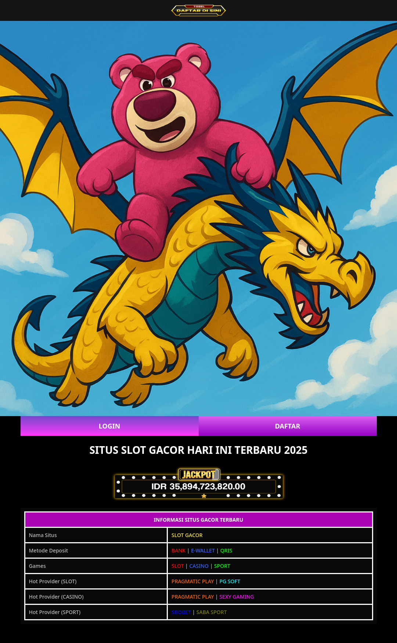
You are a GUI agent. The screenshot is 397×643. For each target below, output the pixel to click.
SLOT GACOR (187, 535)
